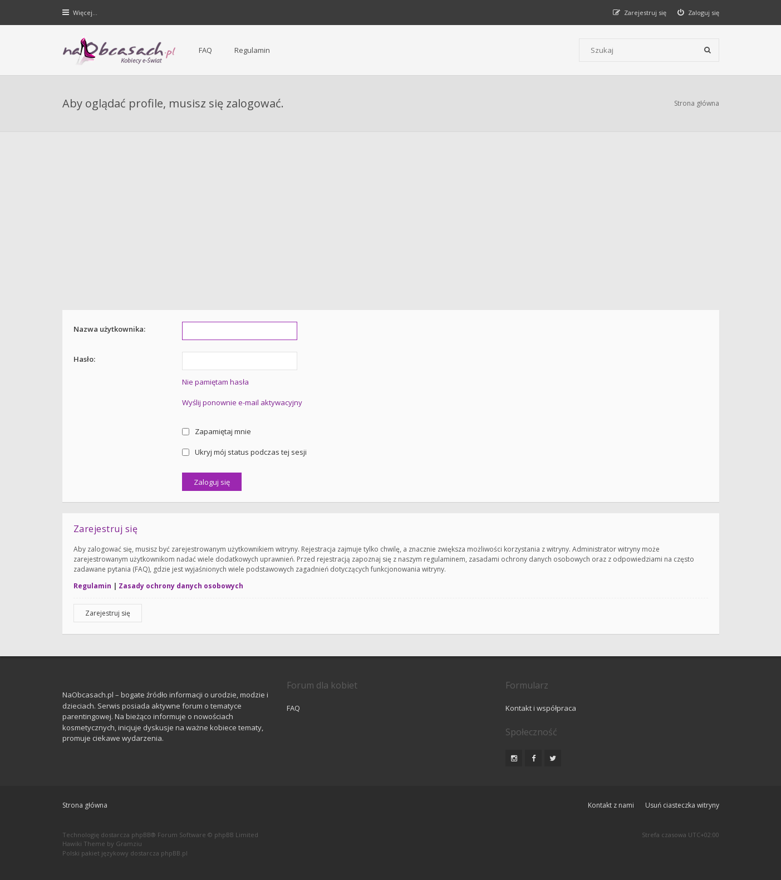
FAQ (205, 50)
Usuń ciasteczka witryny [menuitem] (682, 805)
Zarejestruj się (107, 613)
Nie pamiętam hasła (215, 382)
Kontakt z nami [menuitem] (611, 805)
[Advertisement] (391, 215)
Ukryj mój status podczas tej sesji (244, 452)
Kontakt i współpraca (540, 708)
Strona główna (696, 103)
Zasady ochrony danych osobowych (181, 586)
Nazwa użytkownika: (109, 329)
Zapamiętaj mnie (217, 431)
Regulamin (252, 50)
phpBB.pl (174, 853)
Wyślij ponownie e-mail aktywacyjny (242, 402)
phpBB (141, 834)
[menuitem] (698, 12)
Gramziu (129, 843)
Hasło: (84, 359)
